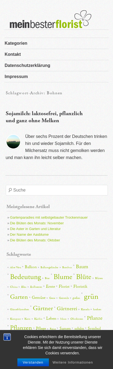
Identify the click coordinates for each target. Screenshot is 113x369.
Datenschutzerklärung (27, 65)
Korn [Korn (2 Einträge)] (27, 319)
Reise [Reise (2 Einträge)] (53, 329)
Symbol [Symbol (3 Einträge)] (94, 328)
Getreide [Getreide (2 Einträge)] (64, 298)
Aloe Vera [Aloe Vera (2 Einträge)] (15, 267)
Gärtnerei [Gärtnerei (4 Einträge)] (67, 308)
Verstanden (33, 362)
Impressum (16, 76)
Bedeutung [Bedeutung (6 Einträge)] (25, 277)
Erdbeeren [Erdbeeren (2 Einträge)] (36, 287)
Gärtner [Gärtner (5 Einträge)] (43, 308)
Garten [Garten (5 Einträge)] (19, 297)
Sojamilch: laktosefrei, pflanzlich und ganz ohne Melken (44, 117)
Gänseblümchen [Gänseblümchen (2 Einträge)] (19, 309)
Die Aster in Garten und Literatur (35, 229)
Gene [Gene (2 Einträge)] (52, 298)
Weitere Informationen (72, 362)
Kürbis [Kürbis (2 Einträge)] (38, 319)
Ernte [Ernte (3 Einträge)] (50, 286)
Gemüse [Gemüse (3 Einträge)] (38, 297)
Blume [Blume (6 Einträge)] (63, 277)
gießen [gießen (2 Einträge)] (76, 298)
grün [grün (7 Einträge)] (91, 297)
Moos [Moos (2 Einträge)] (63, 319)
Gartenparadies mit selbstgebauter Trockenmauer (49, 217)
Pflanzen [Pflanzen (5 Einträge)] (21, 328)
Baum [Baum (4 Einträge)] (82, 266)
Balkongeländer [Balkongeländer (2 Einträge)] (49, 267)
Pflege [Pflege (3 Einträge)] (41, 328)
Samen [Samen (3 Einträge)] (65, 328)
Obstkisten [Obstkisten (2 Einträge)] (76, 319)
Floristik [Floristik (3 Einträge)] (80, 286)
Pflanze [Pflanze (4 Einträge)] (94, 318)
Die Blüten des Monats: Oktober (35, 240)
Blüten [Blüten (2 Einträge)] (99, 278)
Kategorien (16, 43)
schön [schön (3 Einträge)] (79, 328)
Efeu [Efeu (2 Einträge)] (23, 287)
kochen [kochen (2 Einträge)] (97, 309)
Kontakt (13, 54)
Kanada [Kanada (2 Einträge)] (85, 309)
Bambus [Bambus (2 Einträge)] (67, 267)
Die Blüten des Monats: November (37, 223)
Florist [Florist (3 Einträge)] (64, 286)
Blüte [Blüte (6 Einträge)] (83, 277)
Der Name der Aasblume (29, 234)
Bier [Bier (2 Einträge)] (47, 278)
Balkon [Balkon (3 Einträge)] (31, 267)
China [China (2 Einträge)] (13, 287)
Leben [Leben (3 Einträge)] (51, 318)
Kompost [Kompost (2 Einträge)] (15, 319)
